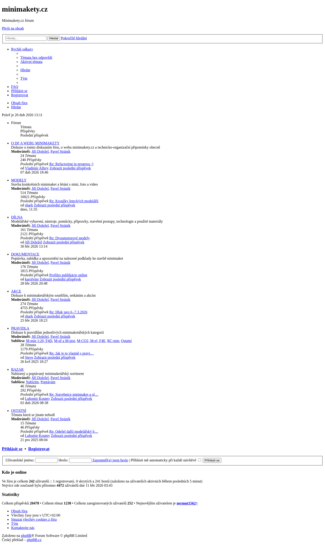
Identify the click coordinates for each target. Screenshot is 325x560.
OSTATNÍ (18, 411)
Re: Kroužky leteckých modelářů (73, 201)
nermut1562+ (187, 503)
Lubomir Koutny (37, 399)
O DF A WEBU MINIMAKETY (35, 143)
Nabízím (32, 382)
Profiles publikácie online (68, 275)
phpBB (26, 536)
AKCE (16, 291)
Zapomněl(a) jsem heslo (110, 460)
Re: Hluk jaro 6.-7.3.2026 (68, 312)
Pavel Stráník (61, 151)
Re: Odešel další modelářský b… (73, 431)
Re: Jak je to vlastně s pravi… (71, 353)
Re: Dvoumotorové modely (69, 238)
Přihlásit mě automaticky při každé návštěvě (166, 460)
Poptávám (48, 382)
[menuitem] (36, 57)
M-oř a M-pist (64, 341)
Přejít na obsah (13, 28)
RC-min (113, 341)
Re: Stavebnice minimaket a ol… (73, 394)
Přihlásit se (12, 448)
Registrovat (38, 448)
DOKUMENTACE (25, 254)
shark (29, 205)
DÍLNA (17, 217)
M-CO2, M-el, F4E (91, 341)
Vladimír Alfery (37, 168)
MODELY (19, 180)
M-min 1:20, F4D (39, 341)
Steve (29, 357)
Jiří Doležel (40, 151)
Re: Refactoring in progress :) (71, 164)
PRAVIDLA (20, 328)
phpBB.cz (34, 540)
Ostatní (126, 341)
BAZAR (17, 369)
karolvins (32, 279)
